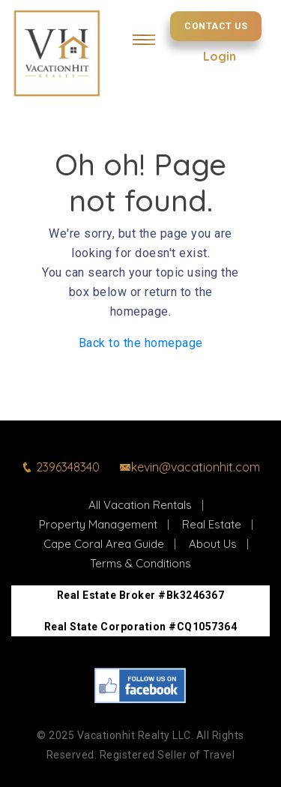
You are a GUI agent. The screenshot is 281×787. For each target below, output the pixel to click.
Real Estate (211, 524)
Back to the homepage (141, 343)
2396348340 (60, 466)
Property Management (98, 524)
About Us (213, 544)
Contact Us (215, 26)
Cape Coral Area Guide (103, 544)
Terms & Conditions (140, 563)
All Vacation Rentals (140, 505)
